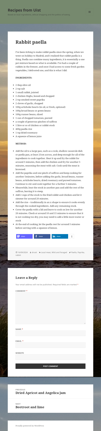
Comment (21, 291)
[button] (24, 236)
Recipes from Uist (24, 10)
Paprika (81, 252)
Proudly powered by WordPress (30, 425)
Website (20, 353)
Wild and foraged (59, 252)
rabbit (18, 255)
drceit (34, 252)
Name (19, 329)
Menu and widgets (89, 15)
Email (19, 341)
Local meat (46, 252)
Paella (74, 252)
